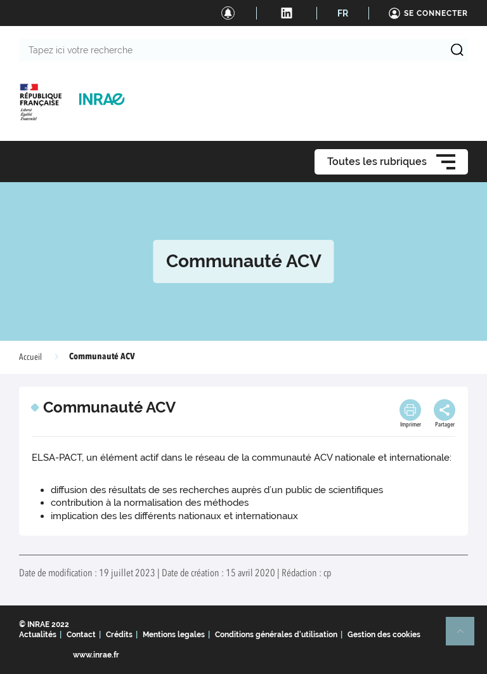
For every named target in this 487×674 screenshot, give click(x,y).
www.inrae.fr (96, 655)
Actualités (37, 634)
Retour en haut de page (465, 636)
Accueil (30, 357)
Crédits (119, 634)
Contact (81, 634)
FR (342, 13)
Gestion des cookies (383, 634)
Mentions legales (174, 634)
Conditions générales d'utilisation (276, 634)
